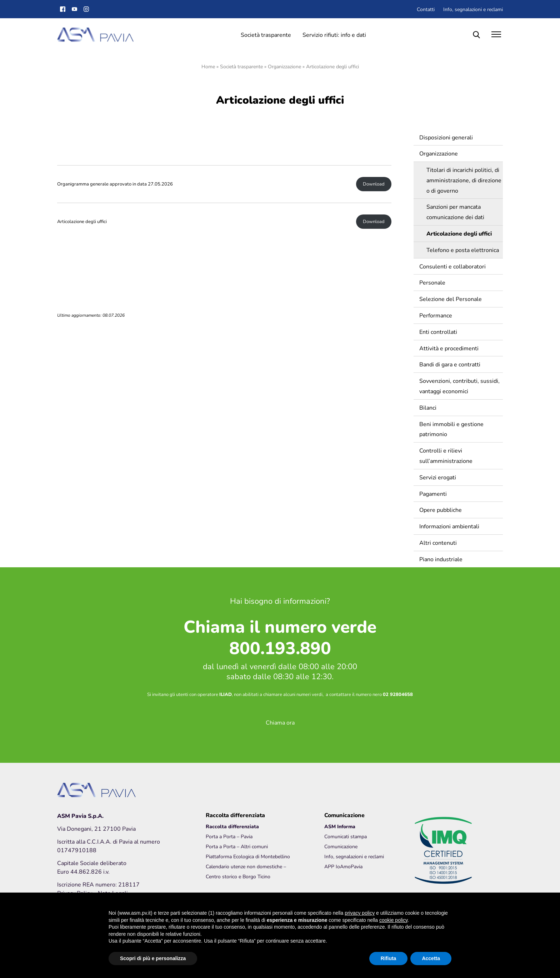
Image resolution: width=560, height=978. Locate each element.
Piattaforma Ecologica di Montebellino (248, 856)
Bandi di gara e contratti (449, 364)
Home (208, 66)
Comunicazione (341, 846)
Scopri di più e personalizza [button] (153, 958)
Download (374, 184)
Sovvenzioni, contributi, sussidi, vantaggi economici (459, 386)
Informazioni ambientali (449, 526)
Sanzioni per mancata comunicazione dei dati (455, 212)
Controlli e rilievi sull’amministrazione (445, 455)
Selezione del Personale (450, 298)
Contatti (426, 9)
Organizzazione (284, 66)
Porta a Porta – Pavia (229, 836)
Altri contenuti (438, 542)
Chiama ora (280, 722)
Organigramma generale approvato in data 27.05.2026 (115, 184)
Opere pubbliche (440, 509)
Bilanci (427, 407)
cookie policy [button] (393, 920)
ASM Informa (339, 826)
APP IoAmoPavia (343, 866)
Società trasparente (266, 34)
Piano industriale (440, 559)
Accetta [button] (431, 958)
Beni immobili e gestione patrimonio (451, 429)
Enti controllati (438, 331)
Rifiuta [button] (388, 958)
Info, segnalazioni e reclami (473, 9)
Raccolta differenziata (232, 826)
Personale (432, 282)
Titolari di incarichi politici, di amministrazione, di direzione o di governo (463, 180)
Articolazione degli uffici (82, 221)
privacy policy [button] (360, 913)
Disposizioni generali (446, 137)
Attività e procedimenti (449, 348)
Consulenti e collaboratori (452, 266)
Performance (435, 315)
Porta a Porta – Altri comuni (237, 846)
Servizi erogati (437, 477)
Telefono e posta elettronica (462, 249)
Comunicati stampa (345, 836)
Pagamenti (433, 493)
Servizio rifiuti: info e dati (334, 34)
